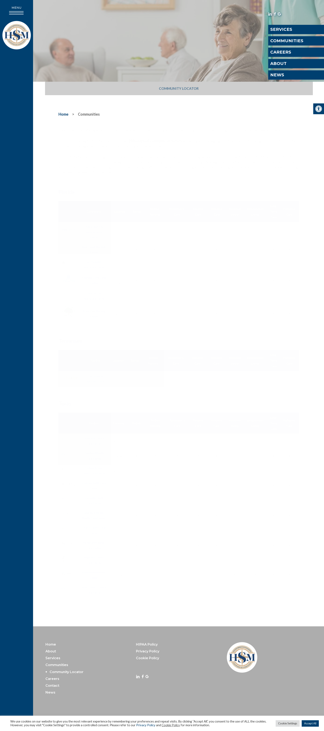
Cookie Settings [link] (287, 723)
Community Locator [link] (179, 88)
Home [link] (50, 644)
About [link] (50, 651)
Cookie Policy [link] (171, 725)
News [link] (50, 692)
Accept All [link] (310, 723)
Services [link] (52, 658)
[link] (318, 108)
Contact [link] (52, 686)
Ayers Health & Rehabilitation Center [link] (94, 232)
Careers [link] (52, 679)
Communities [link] (56, 665)
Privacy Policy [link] (145, 725)
